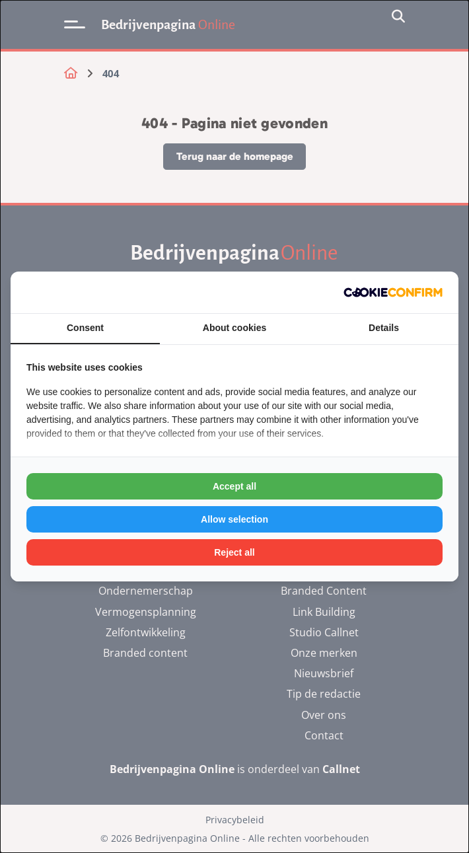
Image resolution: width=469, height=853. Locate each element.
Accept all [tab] (234, 486)
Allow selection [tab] (234, 519)
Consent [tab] (85, 327)
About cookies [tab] (234, 327)
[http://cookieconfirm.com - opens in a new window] (393, 292)
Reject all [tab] (234, 552)
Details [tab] (384, 327)
